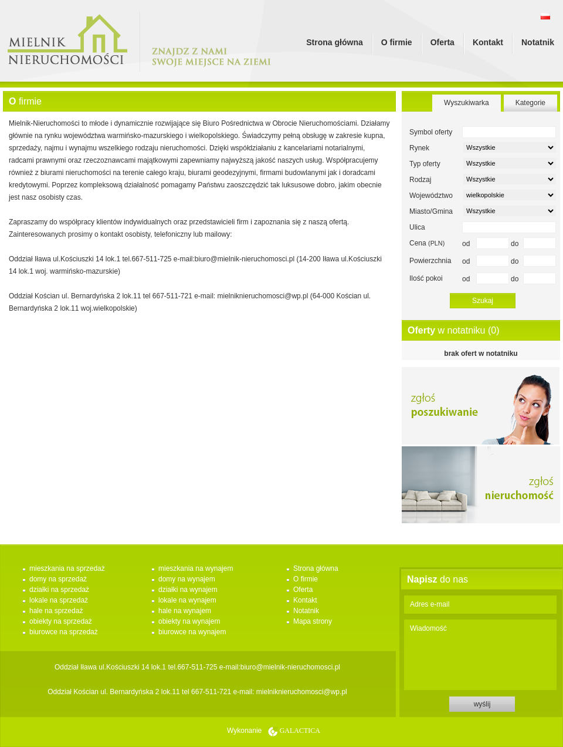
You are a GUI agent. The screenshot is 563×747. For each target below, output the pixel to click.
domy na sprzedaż (58, 579)
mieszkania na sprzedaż (67, 568)
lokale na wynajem (187, 600)
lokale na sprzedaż (58, 600)
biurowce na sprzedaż (63, 632)
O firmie (396, 42)
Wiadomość (480, 655)
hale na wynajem (184, 611)
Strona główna (334, 42)
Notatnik (537, 42)
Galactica (300, 730)
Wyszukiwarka (466, 103)
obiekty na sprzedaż (60, 621)
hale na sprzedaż (56, 611)
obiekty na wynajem (189, 621)
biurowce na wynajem (192, 632)
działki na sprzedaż (59, 590)
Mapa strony (312, 621)
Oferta (442, 42)
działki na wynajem (188, 590)
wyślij (482, 704)
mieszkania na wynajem (195, 568)
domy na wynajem (186, 579)
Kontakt (488, 42)
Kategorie (530, 103)
